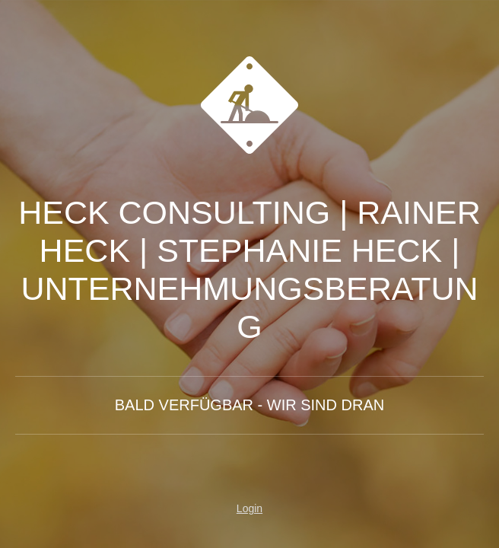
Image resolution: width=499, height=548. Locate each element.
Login (249, 508)
